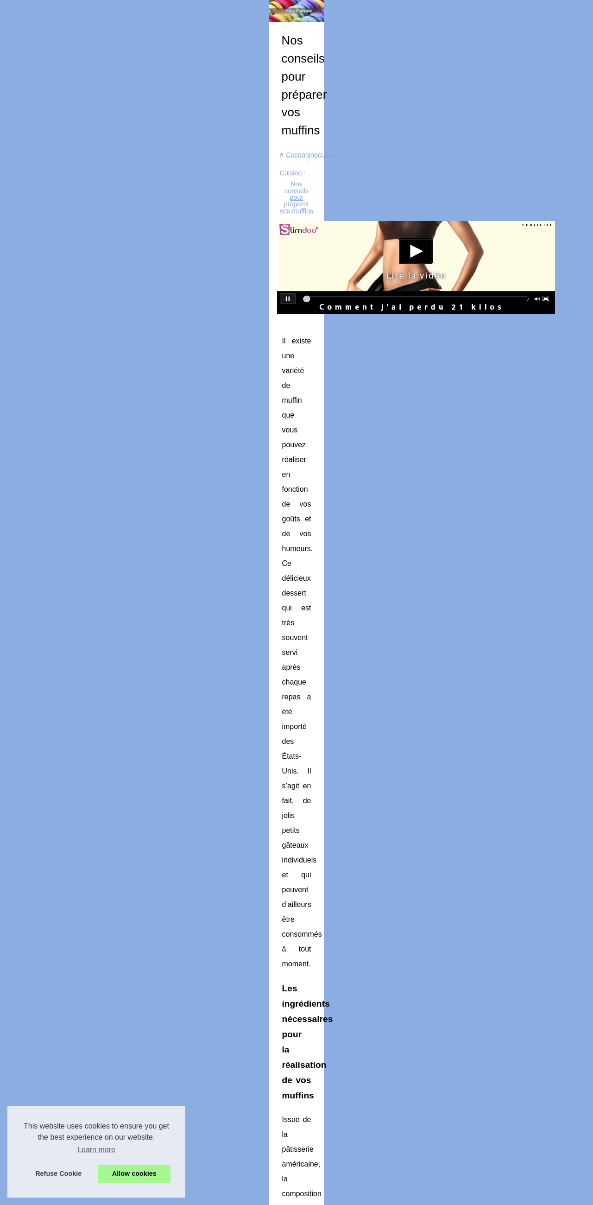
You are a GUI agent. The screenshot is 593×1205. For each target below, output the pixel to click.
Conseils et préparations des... (75, 406)
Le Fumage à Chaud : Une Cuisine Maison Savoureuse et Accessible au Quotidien (342, 1048)
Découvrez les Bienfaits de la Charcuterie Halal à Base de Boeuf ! (317, 1166)
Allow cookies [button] (134, 1173)
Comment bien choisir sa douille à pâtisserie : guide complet (308, 1079)
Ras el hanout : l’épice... (65, 281)
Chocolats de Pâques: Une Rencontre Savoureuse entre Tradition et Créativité (335, 1063)
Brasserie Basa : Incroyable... (73, 449)
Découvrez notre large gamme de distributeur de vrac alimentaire (491, 966)
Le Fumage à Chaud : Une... (72, 322)
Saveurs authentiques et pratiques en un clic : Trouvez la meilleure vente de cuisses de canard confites (359, 1115)
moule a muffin (297, 692)
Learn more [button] (96, 1150)
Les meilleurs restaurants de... (75, 469)
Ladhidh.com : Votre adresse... (75, 385)
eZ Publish (239, 1195)
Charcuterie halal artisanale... (73, 302)
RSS (214, 1195)
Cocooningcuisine (192, 287)
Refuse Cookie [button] (58, 1173)
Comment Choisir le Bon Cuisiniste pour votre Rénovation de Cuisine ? (324, 1095)
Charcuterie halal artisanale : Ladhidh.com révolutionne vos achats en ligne (331, 1031)
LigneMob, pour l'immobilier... (73, 490)
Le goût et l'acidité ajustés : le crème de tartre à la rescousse (309, 1134)
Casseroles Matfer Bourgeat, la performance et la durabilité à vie (315, 1150)
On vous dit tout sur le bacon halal (215, 961)
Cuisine (238, 287)
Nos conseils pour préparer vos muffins (315, 287)
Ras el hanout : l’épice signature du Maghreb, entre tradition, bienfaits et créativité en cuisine (356, 1016)
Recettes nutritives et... (64, 365)
